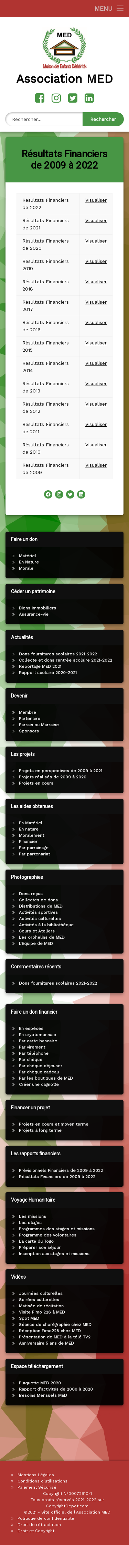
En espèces (105, 1028)
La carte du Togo (110, 1241)
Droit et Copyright (36, 1530)
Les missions (106, 1216)
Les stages (104, 1222)
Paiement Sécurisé (37, 1487)
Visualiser (96, 190)
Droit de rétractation (39, 1524)
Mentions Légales (36, 1474)
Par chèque (105, 1059)
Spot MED (103, 1318)
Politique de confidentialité (46, 1518)
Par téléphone (108, 1053)
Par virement (106, 1047)
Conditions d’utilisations (42, 1481)
